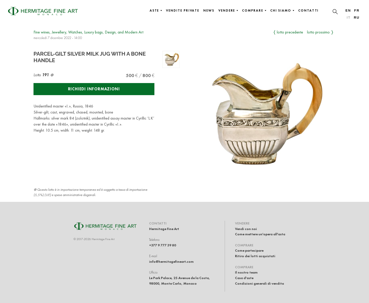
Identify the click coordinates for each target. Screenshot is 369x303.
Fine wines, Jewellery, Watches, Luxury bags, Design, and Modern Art (88, 32)
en (348, 10)
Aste (156, 11)
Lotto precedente (290, 32)
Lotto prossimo (318, 32)
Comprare (254, 11)
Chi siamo (282, 11)
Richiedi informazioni (94, 89)
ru (357, 17)
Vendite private (182, 11)
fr (356, 10)
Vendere (228, 11)
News (208, 11)
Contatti (308, 11)
